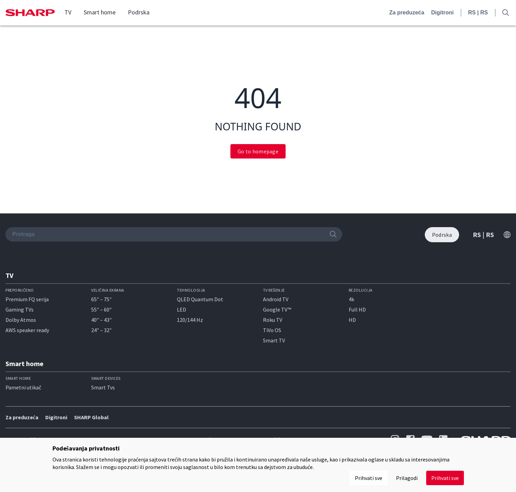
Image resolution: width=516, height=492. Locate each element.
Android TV (275, 299)
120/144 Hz (190, 319)
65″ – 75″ (101, 299)
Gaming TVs (19, 309)
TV (67, 12)
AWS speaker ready (27, 330)
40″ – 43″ (101, 319)
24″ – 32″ (101, 330)
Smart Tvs (103, 387)
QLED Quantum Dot (200, 299)
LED (181, 309)
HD (352, 319)
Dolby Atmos (20, 319)
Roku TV (272, 319)
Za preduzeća (406, 12)
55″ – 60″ (101, 309)
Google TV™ (277, 309)
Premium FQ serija (27, 299)
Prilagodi (407, 478)
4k (351, 299)
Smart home (100, 12)
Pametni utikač (23, 387)
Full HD (357, 309)
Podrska (138, 12)
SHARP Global (91, 417)
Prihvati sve (445, 478)
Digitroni (442, 12)
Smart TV (274, 340)
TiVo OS (272, 330)
